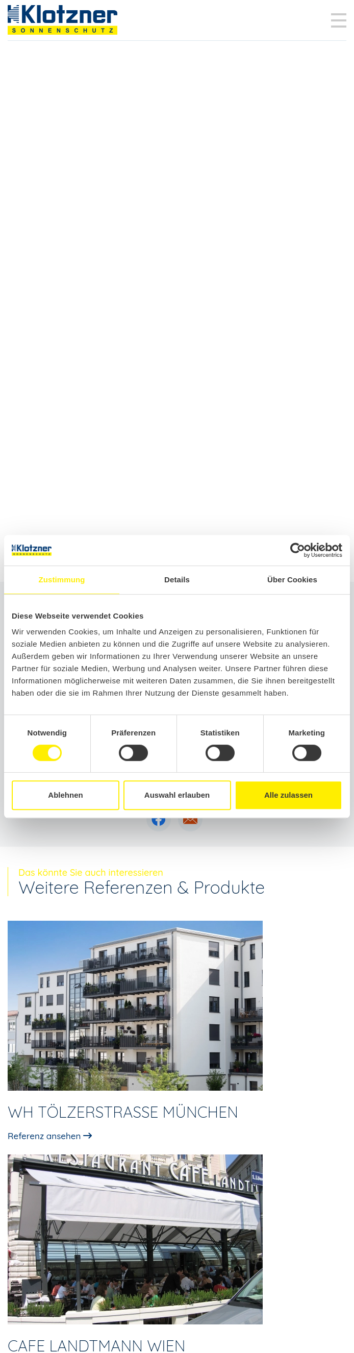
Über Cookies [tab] (292, 579)
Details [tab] (177, 579)
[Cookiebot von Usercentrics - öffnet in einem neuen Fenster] (297, 550)
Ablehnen (65, 795)
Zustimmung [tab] (62, 579)
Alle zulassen (288, 795)
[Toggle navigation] (338, 20)
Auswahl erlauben (177, 795)
